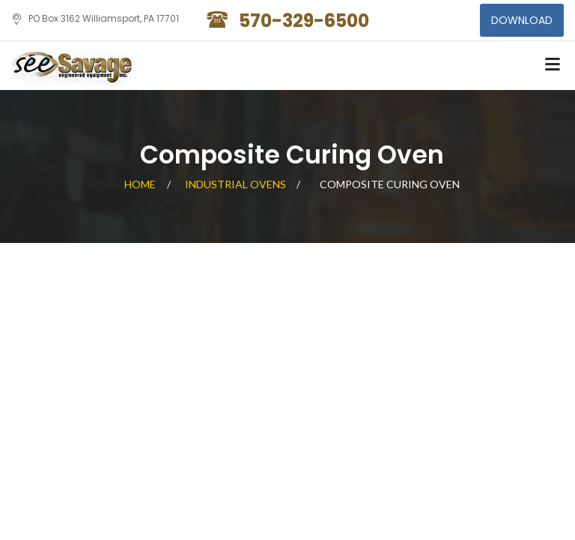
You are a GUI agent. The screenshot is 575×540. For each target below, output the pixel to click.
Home (140, 184)
